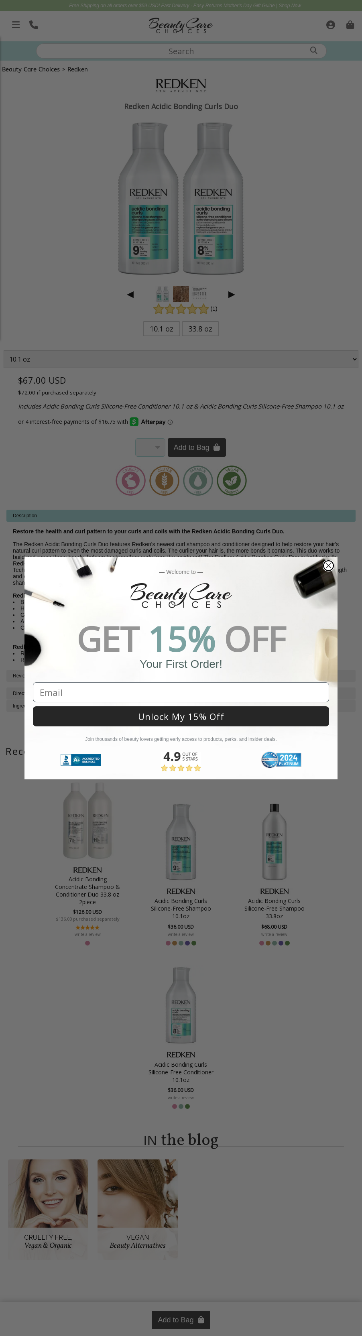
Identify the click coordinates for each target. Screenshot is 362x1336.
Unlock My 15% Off (181, 716)
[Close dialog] (328, 566)
